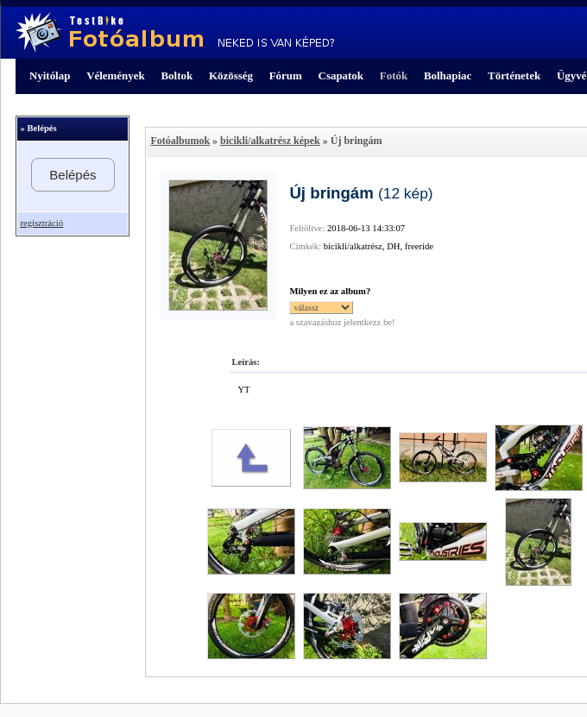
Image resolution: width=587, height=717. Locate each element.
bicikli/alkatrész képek (270, 141)
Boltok (177, 75)
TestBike (175, 33)
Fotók (393, 75)
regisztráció (41, 223)
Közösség (231, 75)
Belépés (72, 174)
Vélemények (115, 75)
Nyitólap (49, 75)
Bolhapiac (447, 75)
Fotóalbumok (180, 141)
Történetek (514, 75)
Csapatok (341, 75)
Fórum (285, 75)
